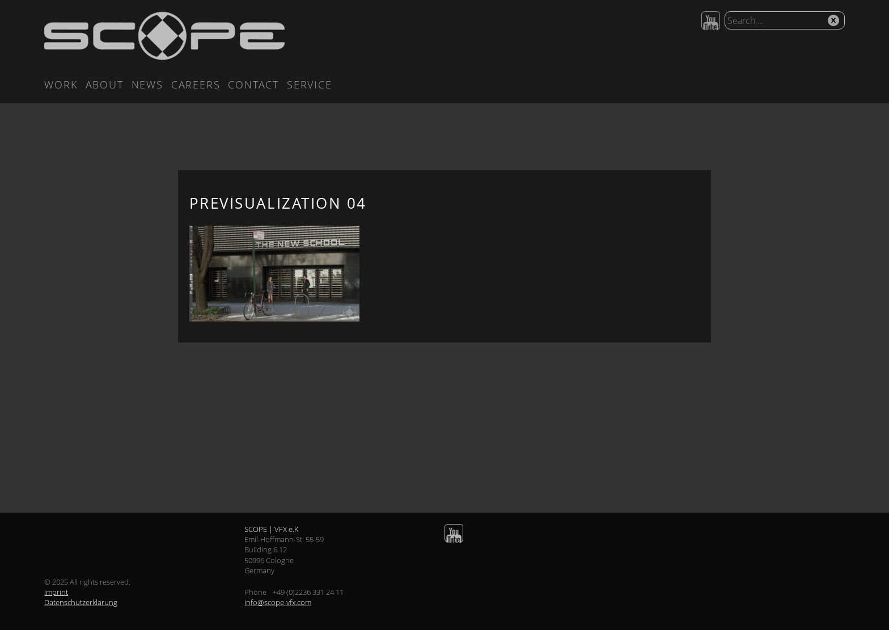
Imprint (56, 592)
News (147, 84)
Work (60, 84)
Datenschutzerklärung (80, 602)
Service (309, 84)
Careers (196, 84)
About (105, 84)
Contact (253, 84)
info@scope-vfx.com (277, 602)
